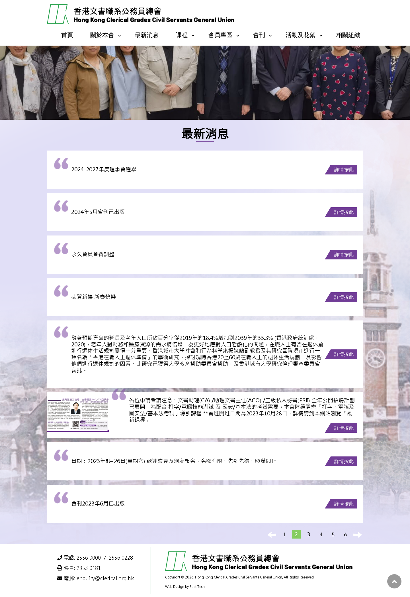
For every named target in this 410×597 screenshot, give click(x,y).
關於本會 (102, 34)
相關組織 (348, 34)
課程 (182, 34)
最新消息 (147, 34)
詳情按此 (344, 169)
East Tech (197, 586)
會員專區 (220, 34)
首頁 (67, 34)
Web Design (174, 586)
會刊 (259, 34)
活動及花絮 (300, 34)
